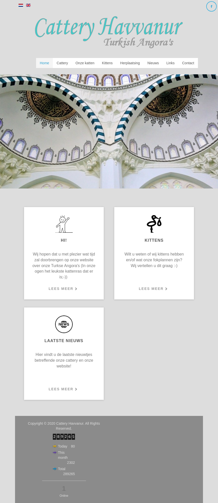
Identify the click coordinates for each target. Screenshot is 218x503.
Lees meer (61, 289)
